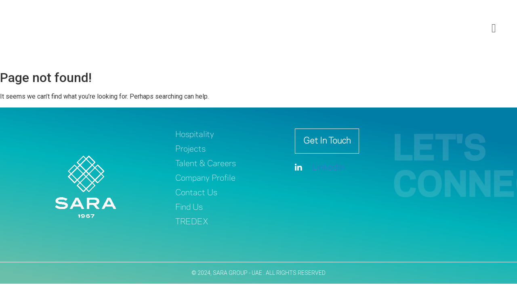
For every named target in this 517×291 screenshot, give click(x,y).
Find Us (189, 207)
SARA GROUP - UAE (238, 273)
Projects (190, 149)
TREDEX (191, 222)
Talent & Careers (205, 164)
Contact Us (196, 193)
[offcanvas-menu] (494, 28)
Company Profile (205, 178)
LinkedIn (320, 168)
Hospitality (194, 135)
